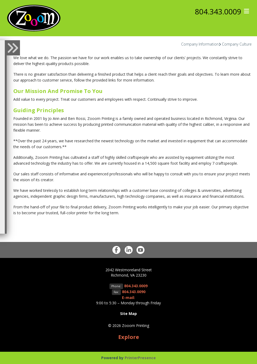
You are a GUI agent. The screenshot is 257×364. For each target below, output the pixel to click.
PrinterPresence (140, 357)
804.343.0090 (133, 291)
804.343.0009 (218, 11)
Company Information (200, 44)
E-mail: (128, 297)
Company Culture (237, 44)
